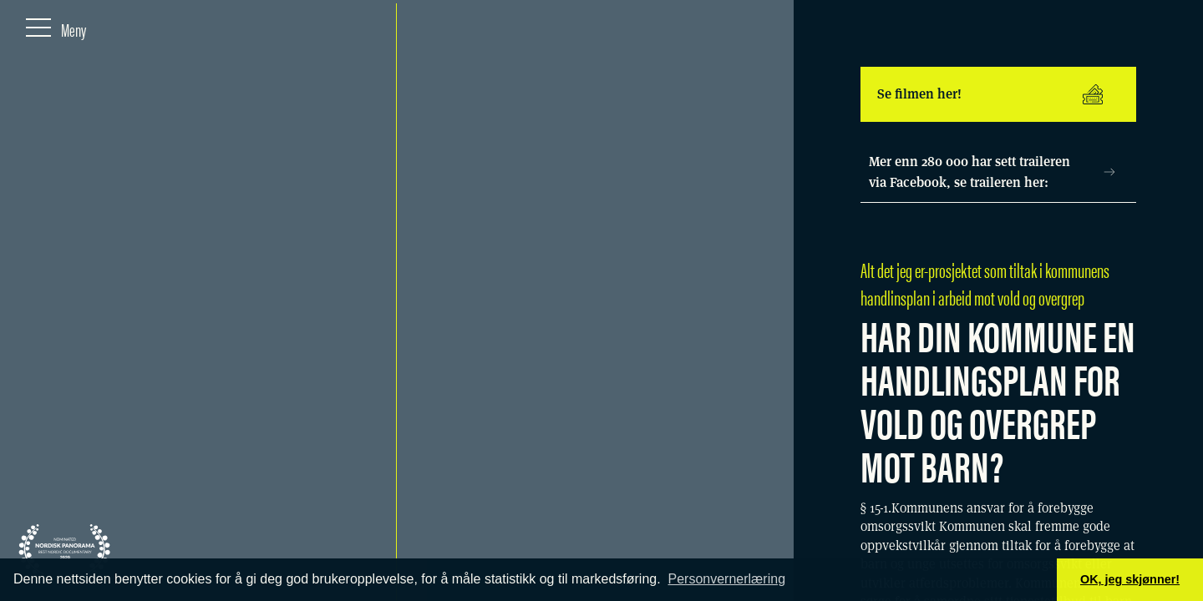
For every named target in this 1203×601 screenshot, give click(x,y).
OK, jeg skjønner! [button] (1130, 579)
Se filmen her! (990, 94)
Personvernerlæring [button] (727, 579)
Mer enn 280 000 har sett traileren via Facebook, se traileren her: (992, 172)
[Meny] (56, 26)
